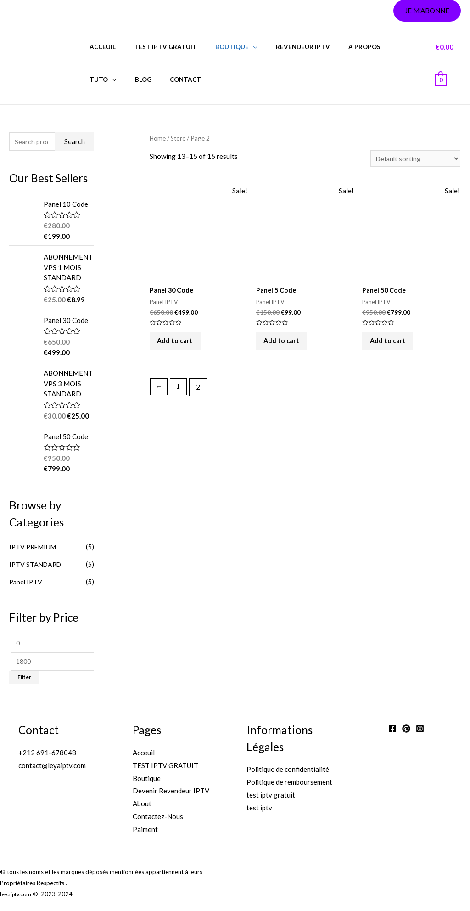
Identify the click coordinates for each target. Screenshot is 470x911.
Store (179, 138)
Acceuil (100, 47)
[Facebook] (392, 731)
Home (158, 138)
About (142, 806)
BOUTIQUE (217, 47)
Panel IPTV (26, 582)
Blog (95, 79)
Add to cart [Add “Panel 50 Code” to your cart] (392, 345)
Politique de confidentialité (287, 771)
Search (74, 142)
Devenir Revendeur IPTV (171, 793)
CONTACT (131, 79)
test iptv (259, 810)
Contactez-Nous (158, 819)
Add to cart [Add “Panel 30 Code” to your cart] (179, 345)
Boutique (147, 780)
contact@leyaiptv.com (52, 768)
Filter (24, 679)
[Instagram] (420, 731)
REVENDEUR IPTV (282, 47)
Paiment (145, 831)
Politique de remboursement (289, 784)
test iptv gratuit (156, 47)
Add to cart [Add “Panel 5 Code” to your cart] (286, 345)
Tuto (375, 47)
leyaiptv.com (17, 896)
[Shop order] (414, 158)
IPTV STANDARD (36, 565)
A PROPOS (338, 47)
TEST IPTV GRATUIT (165, 768)
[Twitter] (406, 731)
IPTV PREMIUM (34, 547)
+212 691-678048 (47, 755)
